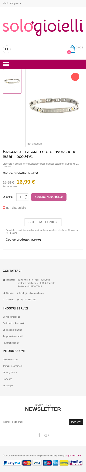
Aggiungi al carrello (49, 197)
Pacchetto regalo (11, 343)
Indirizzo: (9, 280)
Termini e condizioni (12, 366)
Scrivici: (8, 293)
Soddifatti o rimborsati (13, 323)
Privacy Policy (10, 372)
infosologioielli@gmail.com (30, 293)
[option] (12, 81)
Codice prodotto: (15, 173)
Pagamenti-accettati (12, 336)
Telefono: (9, 299)
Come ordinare (10, 359)
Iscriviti (76, 422)
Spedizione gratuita (12, 330)
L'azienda (7, 379)
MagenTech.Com (72, 455)
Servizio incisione (11, 317)
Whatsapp (8, 385)
